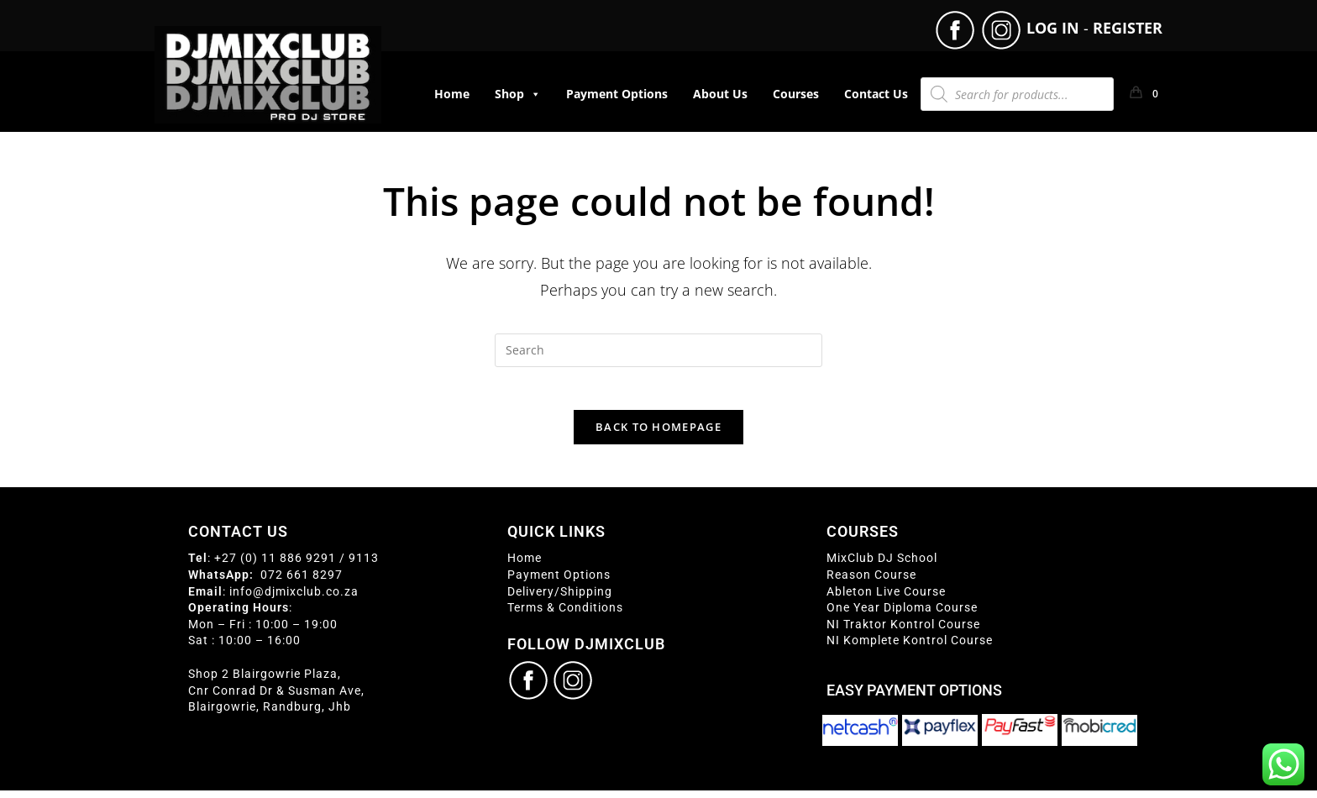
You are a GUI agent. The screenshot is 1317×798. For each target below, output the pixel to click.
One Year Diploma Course (902, 615)
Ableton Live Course (886, 599)
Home (452, 94)
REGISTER (1127, 28)
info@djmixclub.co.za (294, 599)
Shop (518, 94)
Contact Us (876, 94)
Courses (796, 94)
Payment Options (617, 94)
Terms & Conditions (565, 615)
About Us (720, 94)
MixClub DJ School (881, 566)
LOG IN (1052, 28)
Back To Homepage (658, 435)
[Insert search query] (658, 350)
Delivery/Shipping (559, 599)
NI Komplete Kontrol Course (909, 648)
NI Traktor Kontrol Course (903, 631)
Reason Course (871, 582)
